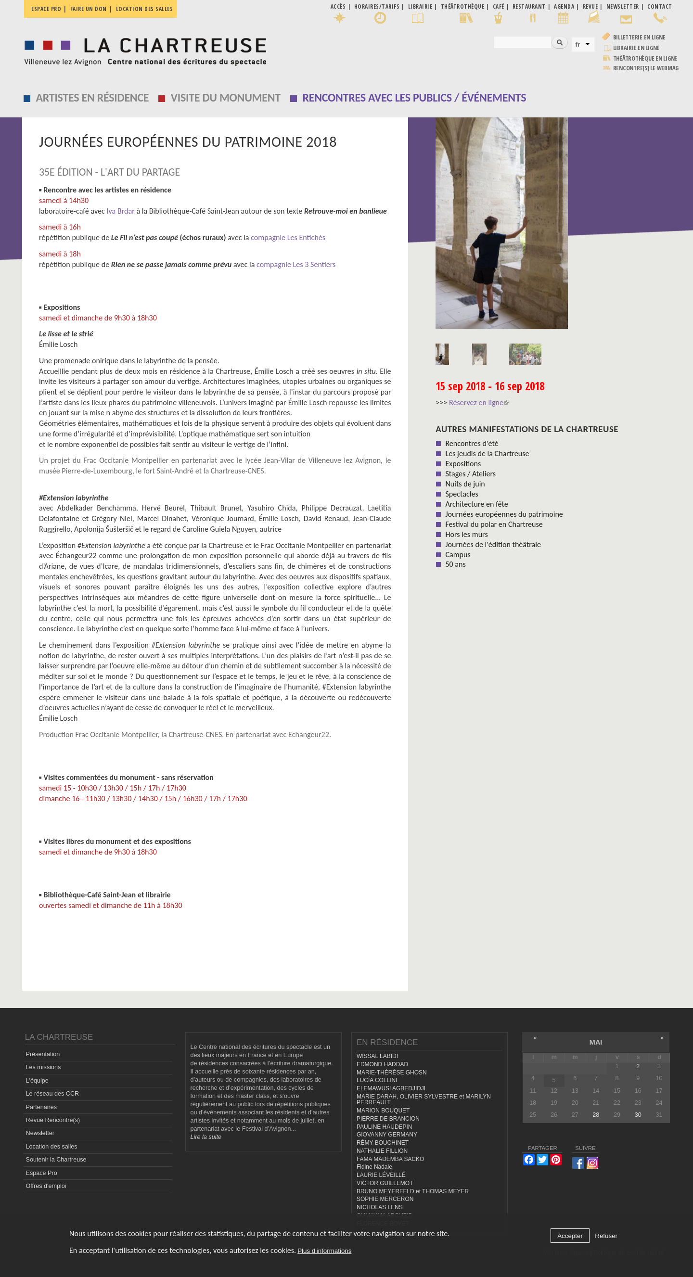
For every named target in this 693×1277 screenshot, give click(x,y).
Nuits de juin (465, 483)
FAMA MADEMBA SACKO (390, 1159)
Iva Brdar (120, 211)
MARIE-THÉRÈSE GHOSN (392, 1072)
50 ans (455, 564)
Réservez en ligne (479, 402)
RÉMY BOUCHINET (383, 1142)
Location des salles (144, 9)
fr (578, 44)
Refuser (606, 1235)
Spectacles (461, 493)
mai (596, 1042)
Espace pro (46, 9)
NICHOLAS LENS (380, 1207)
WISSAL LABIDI (377, 1056)
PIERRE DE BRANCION (388, 1118)
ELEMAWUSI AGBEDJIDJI (391, 1088)
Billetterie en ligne (639, 37)
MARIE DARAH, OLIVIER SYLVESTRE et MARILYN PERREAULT (424, 1099)
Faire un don (88, 9)
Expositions (463, 463)
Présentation (43, 1054)
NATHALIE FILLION (382, 1151)
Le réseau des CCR (52, 1093)
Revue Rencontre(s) (53, 1120)
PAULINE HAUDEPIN (384, 1127)
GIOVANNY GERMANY (387, 1134)
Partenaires (41, 1107)
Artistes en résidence (92, 97)
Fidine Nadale (374, 1166)
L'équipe (37, 1080)
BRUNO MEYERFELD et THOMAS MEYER (413, 1191)
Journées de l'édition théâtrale (493, 544)
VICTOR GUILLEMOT (385, 1183)
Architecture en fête (476, 504)
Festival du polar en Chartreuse (493, 524)
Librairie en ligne (636, 48)
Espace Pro (41, 1173)
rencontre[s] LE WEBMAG (646, 68)
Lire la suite (206, 1137)
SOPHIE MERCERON (385, 1199)
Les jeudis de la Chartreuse (487, 453)
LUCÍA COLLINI (377, 1080)
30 (638, 1114)
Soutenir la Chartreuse (56, 1159)
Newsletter (40, 1133)
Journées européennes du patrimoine (504, 514)
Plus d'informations (324, 1250)
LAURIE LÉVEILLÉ (381, 1175)
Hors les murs (466, 534)
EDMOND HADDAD (382, 1064)
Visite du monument (226, 97)
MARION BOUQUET (383, 1110)
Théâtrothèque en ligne (645, 58)
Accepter (570, 1235)
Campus (457, 554)
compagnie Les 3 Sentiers (296, 264)
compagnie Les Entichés (288, 237)
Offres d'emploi (46, 1186)
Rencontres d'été (471, 443)
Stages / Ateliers (470, 473)
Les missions (43, 1067)
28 (595, 1114)
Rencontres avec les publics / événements (414, 97)
